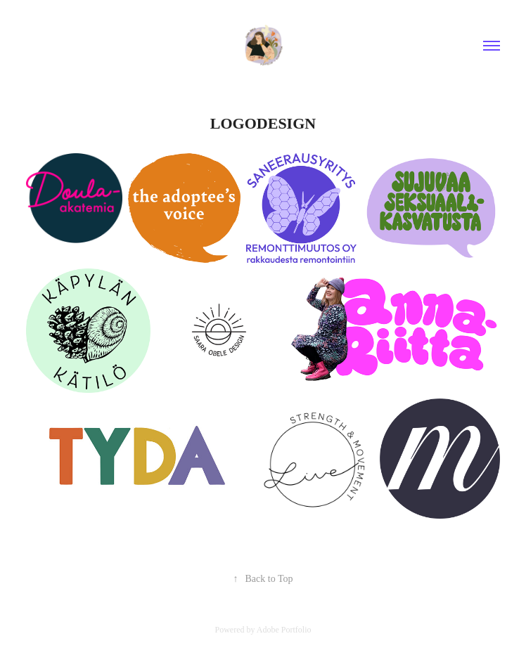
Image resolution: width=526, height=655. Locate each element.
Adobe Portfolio (284, 630)
